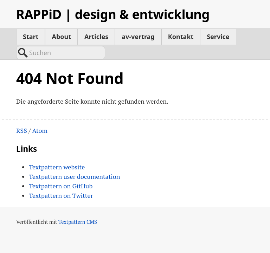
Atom (39, 116)
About (61, 36)
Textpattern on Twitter (61, 180)
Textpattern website (57, 152)
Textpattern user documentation (74, 161)
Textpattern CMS (77, 207)
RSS (21, 116)
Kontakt (180, 36)
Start (30, 36)
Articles (96, 36)
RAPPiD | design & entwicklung (113, 14)
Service (218, 36)
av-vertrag (138, 36)
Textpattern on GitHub (60, 171)
